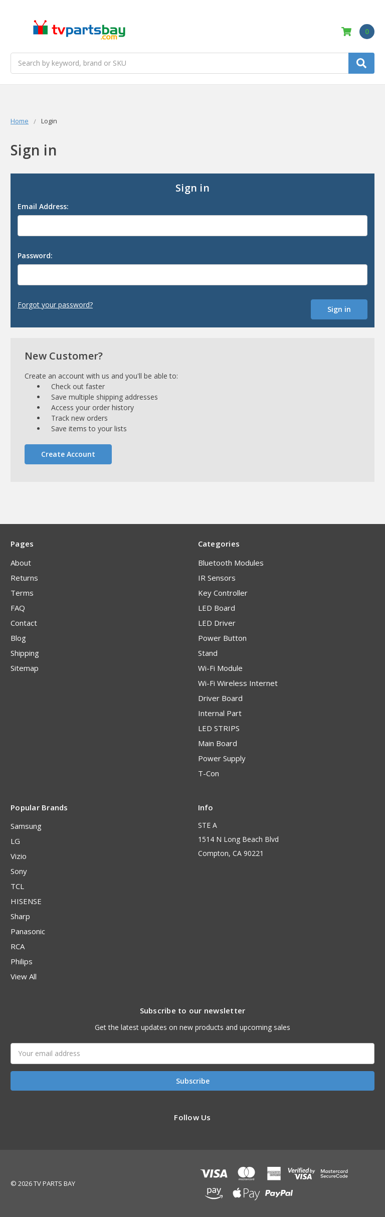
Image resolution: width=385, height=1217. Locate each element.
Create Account (68, 453)
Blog (18, 637)
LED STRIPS (219, 727)
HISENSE (26, 900)
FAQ (18, 607)
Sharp (20, 915)
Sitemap (25, 667)
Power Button (222, 637)
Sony (19, 870)
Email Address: (43, 206)
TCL (17, 885)
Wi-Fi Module (220, 667)
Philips (22, 960)
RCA (18, 945)
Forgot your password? (55, 304)
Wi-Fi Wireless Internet (238, 682)
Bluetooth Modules (231, 562)
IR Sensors (217, 577)
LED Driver (217, 622)
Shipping (25, 652)
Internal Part (220, 712)
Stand (208, 652)
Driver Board (220, 697)
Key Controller (223, 592)
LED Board (216, 607)
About (21, 562)
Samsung (26, 825)
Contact (24, 622)
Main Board (217, 742)
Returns (24, 577)
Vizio (19, 855)
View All (24, 975)
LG (15, 840)
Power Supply (222, 757)
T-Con (208, 772)
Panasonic (28, 930)
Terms (22, 592)
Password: (35, 255)
